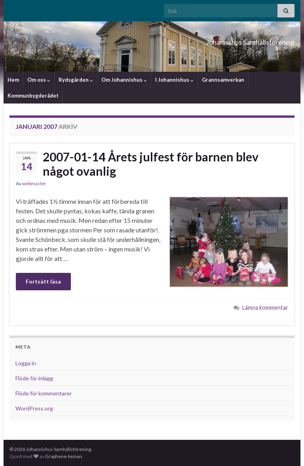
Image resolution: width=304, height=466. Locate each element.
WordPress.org (34, 408)
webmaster (34, 183)
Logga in (25, 363)
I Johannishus (174, 80)
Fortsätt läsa (43, 281)
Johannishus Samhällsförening (217, 40)
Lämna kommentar (265, 307)
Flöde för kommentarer (43, 393)
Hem (13, 80)
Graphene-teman (63, 456)
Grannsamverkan (223, 80)
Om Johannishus (124, 80)
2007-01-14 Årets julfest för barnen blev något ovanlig (150, 164)
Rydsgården (76, 80)
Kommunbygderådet (33, 95)
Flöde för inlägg (34, 378)
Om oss (38, 80)
